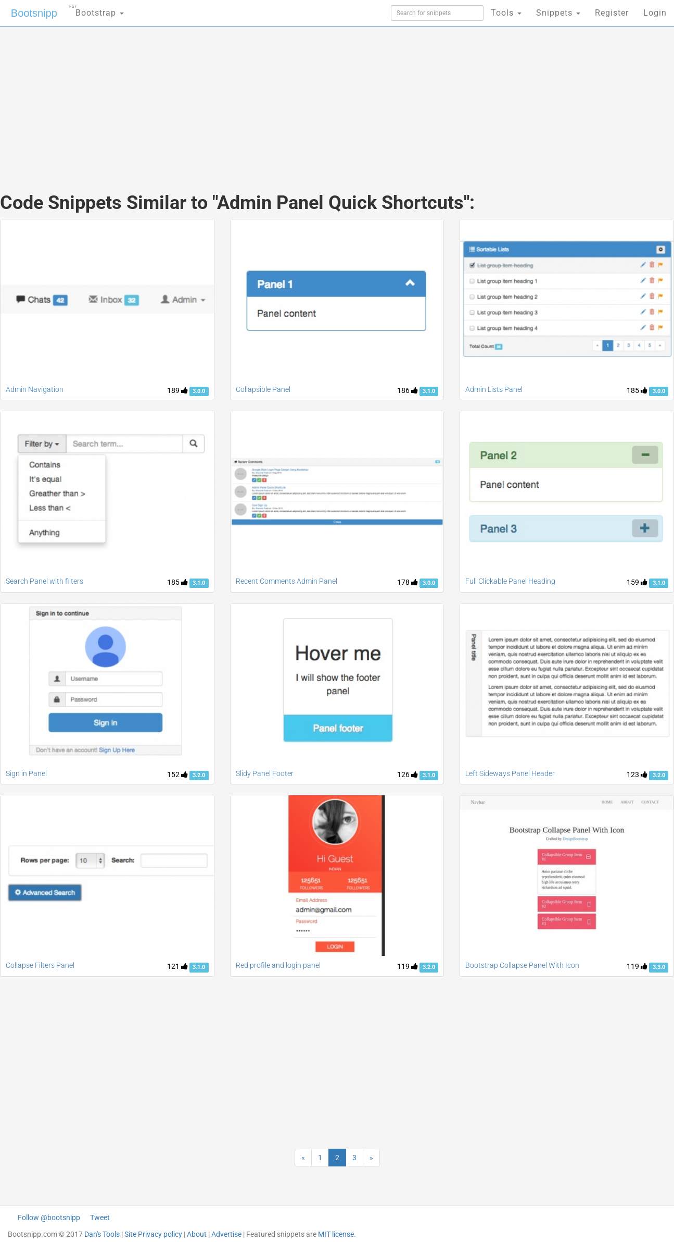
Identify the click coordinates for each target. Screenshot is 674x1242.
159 (637, 582)
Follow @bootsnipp (49, 1217)
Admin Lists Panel (494, 389)
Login (655, 13)
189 (177, 390)
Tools (506, 13)
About (197, 1234)
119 (407, 966)
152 (177, 774)
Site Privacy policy (153, 1234)
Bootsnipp (34, 13)
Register (612, 13)
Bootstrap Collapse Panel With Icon (522, 965)
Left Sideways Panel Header (510, 773)
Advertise (226, 1234)
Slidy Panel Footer (265, 773)
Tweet (100, 1217)
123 (637, 774)
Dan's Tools (102, 1234)
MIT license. (337, 1234)
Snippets (558, 13)
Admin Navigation (34, 389)
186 (407, 390)
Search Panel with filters (44, 581)
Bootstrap (96, 10)
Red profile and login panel (278, 965)
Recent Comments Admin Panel (286, 581)
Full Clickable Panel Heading (510, 581)
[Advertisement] (259, 99)
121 (177, 966)
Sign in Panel (26, 773)
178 (407, 582)
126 (407, 774)
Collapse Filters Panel (40, 965)
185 (637, 390)
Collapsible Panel (263, 389)
